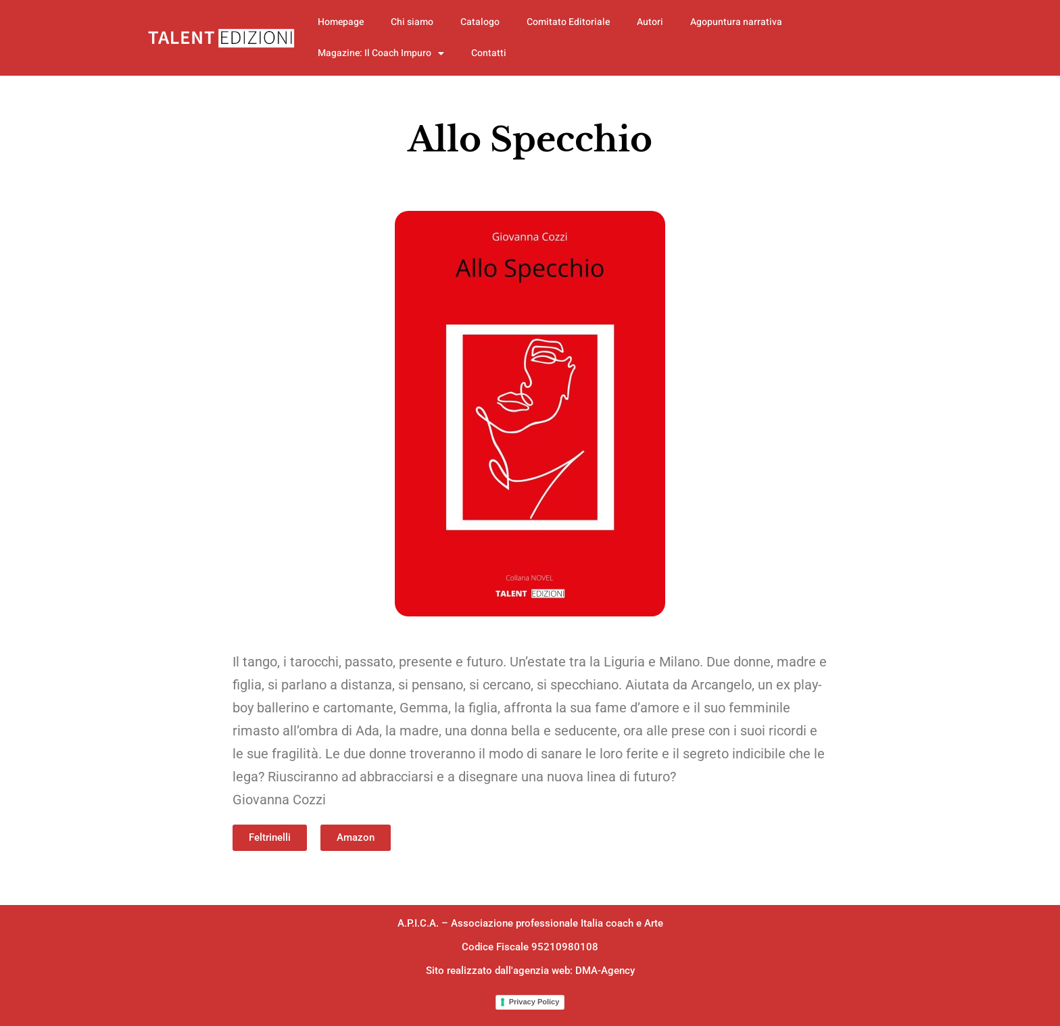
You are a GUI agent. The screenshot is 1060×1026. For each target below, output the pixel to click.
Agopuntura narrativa (736, 22)
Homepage (341, 22)
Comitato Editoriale (568, 22)
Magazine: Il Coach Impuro (381, 53)
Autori (650, 22)
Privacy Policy (534, 1002)
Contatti (488, 53)
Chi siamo (412, 22)
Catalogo (480, 22)
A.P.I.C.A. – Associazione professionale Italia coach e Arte (530, 923)
